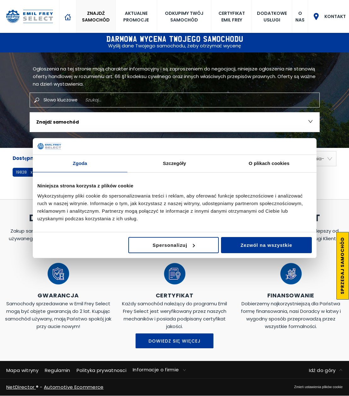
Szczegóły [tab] (174, 163)
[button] (24, 172)
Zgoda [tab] (80, 163)
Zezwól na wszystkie (266, 245)
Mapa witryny (22, 370)
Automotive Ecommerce (73, 387)
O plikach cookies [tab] (269, 163)
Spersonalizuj (174, 245)
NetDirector (21, 387)
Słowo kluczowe (61, 100)
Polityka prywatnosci (101, 370)
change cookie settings (318, 387)
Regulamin (57, 370)
